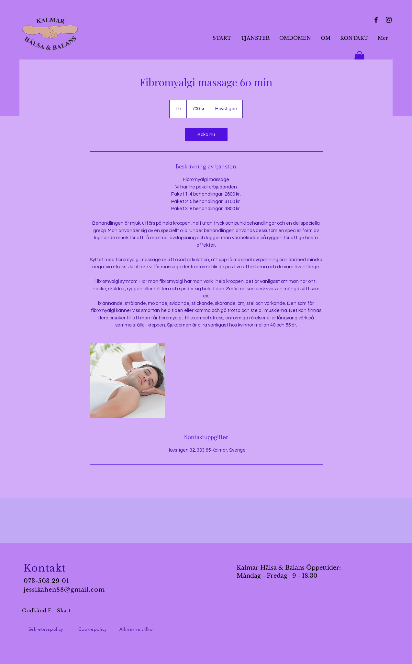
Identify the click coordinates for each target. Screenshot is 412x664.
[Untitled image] (127, 380)
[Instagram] (389, 20)
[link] (206, 134)
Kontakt (45, 568)
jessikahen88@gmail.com (64, 589)
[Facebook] (376, 20)
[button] (359, 58)
